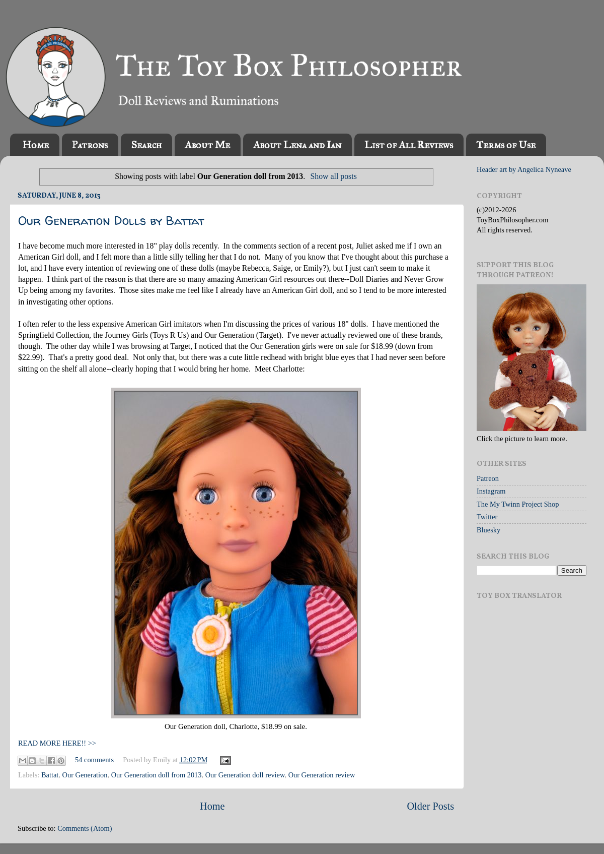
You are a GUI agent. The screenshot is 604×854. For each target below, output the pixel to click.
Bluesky (488, 530)
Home (36, 145)
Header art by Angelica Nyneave (524, 169)
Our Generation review (321, 775)
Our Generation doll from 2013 (156, 775)
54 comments (94, 760)
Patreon (488, 478)
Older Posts (430, 806)
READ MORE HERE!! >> (57, 743)
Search (146, 145)
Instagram (491, 491)
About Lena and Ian (297, 145)
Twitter (487, 517)
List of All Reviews (408, 145)
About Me (207, 145)
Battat (49, 775)
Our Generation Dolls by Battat (111, 220)
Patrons (90, 145)
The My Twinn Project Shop (518, 504)
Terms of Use (506, 145)
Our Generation (85, 775)
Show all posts (333, 176)
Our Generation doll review (245, 775)
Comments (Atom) (84, 828)
